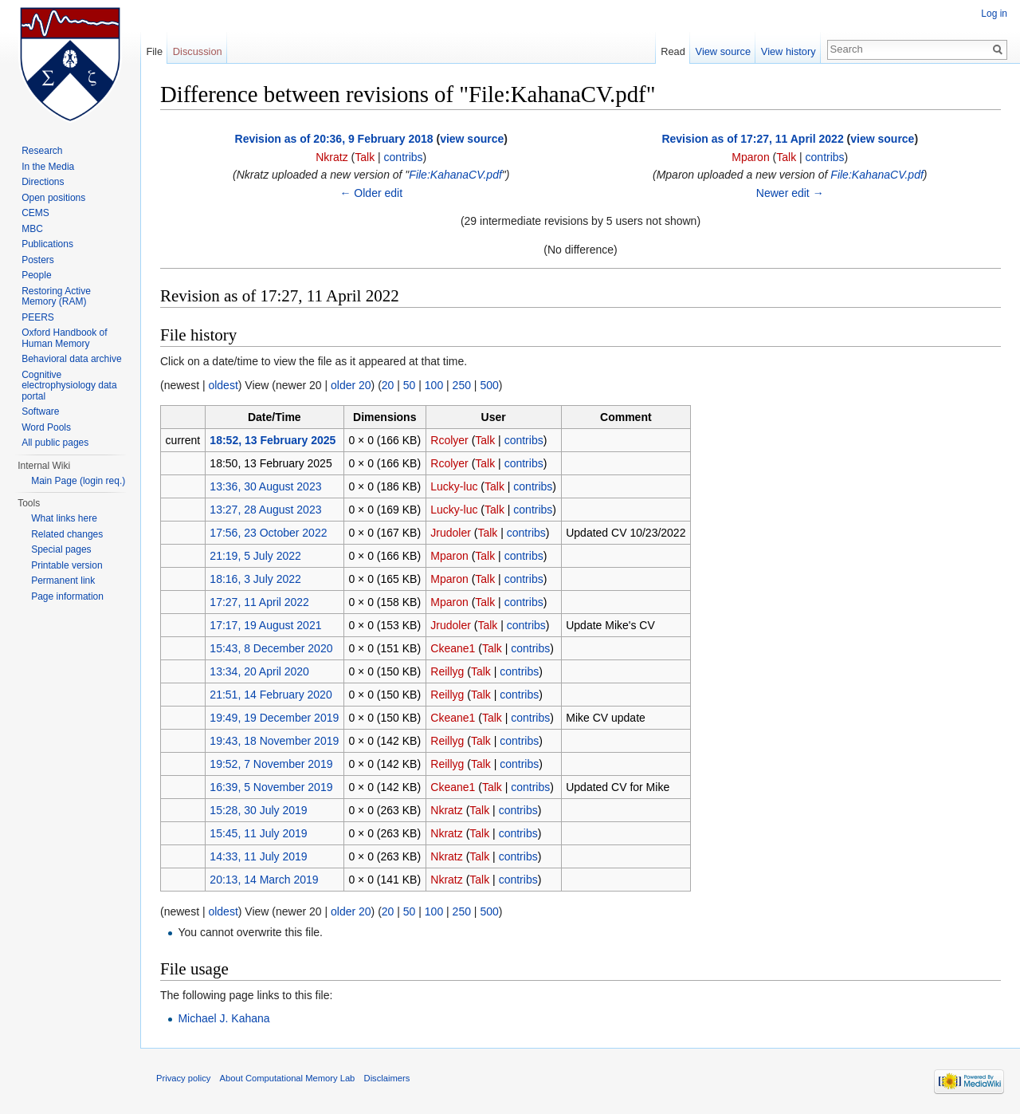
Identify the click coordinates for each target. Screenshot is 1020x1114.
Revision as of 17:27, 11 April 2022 (752, 138)
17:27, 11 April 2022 (259, 602)
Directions (43, 181)
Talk (365, 157)
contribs (403, 157)
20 (388, 385)
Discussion (197, 51)
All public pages (55, 442)
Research (42, 150)
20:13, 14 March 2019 (264, 879)
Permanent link (63, 580)
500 (489, 385)
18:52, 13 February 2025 (272, 440)
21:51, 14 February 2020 (271, 694)
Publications (47, 244)
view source (472, 138)
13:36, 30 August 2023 (265, 486)
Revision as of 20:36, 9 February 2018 (334, 138)
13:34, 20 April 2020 (259, 671)
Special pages (61, 549)
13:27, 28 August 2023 (265, 509)
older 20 (351, 385)
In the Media (48, 166)
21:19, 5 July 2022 (255, 555)
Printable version (66, 565)
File (154, 51)
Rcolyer (449, 440)
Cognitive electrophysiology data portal (69, 385)
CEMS (35, 212)
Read (673, 51)
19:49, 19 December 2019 (274, 717)
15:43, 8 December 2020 (271, 648)
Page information (67, 596)
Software (40, 411)
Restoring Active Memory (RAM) (56, 296)
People (36, 275)
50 (409, 385)
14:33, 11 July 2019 (258, 856)
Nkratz (331, 157)
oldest (222, 385)
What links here (64, 518)
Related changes (67, 534)
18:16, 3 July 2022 (255, 579)
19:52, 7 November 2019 (271, 764)
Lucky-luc (453, 486)
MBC (32, 228)
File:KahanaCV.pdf (455, 174)
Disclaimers (387, 1078)
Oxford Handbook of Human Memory (64, 338)
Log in (994, 13)
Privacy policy (183, 1078)
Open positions (53, 197)
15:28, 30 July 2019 (258, 810)
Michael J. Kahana (223, 1018)
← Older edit (370, 193)
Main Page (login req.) (78, 480)
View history (788, 51)
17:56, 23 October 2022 (268, 532)
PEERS (38, 317)
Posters (38, 260)
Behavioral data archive (71, 358)
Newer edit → (790, 193)
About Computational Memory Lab (287, 1078)
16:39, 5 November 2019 (271, 787)
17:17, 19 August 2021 (265, 625)
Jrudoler (450, 532)
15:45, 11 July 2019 (258, 833)
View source (723, 51)
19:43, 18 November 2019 (274, 740)
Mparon (750, 157)
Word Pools (46, 427)
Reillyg (447, 671)
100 (434, 385)
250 (462, 385)
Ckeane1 (452, 648)
